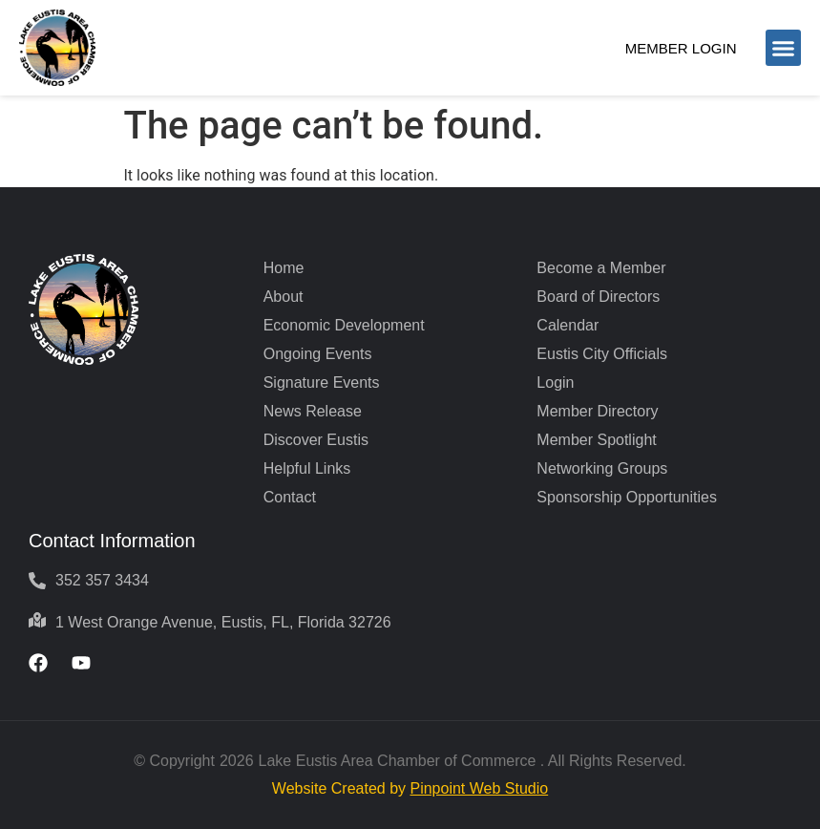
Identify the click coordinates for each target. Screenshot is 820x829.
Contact (289, 497)
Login (555, 382)
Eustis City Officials (601, 354)
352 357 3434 (102, 580)
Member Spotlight (596, 440)
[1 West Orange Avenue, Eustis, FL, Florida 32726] (37, 619)
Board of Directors (598, 296)
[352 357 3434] (37, 580)
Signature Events (321, 382)
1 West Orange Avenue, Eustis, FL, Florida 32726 (223, 622)
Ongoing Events (317, 354)
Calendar (567, 325)
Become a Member (600, 268)
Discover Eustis (315, 440)
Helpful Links (307, 468)
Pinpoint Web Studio (479, 788)
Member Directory (597, 411)
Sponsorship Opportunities (626, 497)
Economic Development (344, 325)
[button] (784, 48)
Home (284, 268)
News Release (312, 411)
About (283, 296)
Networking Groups (601, 468)
